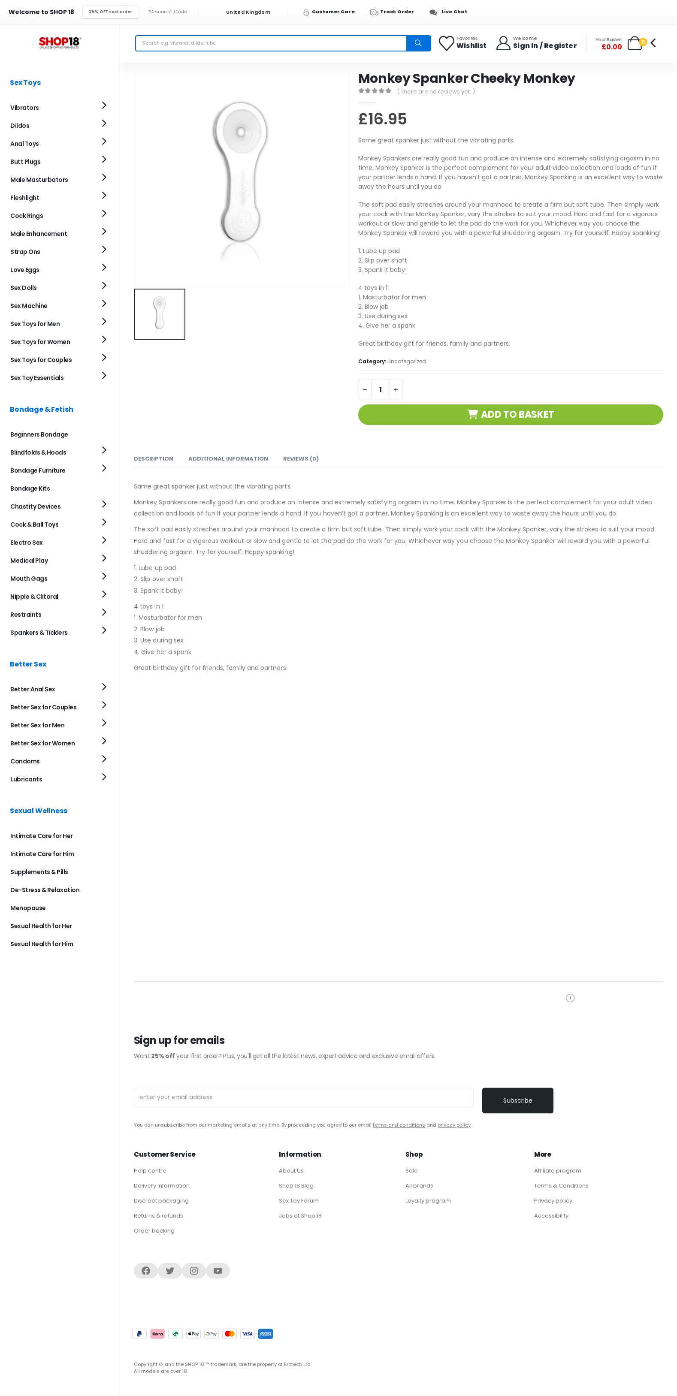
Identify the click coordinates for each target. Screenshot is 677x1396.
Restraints (25, 614)
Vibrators (24, 107)
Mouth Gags (28, 578)
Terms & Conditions (561, 1186)
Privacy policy (553, 1201)
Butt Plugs (25, 161)
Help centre (150, 1171)
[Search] (418, 43)
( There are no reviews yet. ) (436, 91)
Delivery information (162, 1186)
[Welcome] (536, 43)
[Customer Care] (332, 12)
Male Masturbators (39, 179)
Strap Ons (25, 251)
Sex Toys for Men (35, 324)
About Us (291, 1171)
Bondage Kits (30, 488)
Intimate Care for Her (41, 836)
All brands (419, 1186)
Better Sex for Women (42, 743)
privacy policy (454, 1125)
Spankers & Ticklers (39, 632)
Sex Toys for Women (40, 342)
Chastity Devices (35, 506)
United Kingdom (242, 12)
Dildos (19, 125)
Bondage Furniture (38, 470)
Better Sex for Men (37, 725)
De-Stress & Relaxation (44, 890)
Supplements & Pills (39, 872)
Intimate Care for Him (42, 854)
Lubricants (26, 779)
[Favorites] (463, 43)
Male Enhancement (38, 233)
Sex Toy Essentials (36, 378)
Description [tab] (153, 459)
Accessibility (551, 1216)
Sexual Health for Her (41, 926)
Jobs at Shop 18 (300, 1216)
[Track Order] (396, 12)
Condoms (25, 761)
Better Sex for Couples (43, 707)
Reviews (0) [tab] (301, 459)
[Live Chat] (451, 12)
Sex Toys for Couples (41, 360)
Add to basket (517, 414)
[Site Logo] (60, 43)
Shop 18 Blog (296, 1186)
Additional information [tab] (228, 459)
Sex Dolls (23, 287)
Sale (411, 1171)
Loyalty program (428, 1201)
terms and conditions (399, 1125)
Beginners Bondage (39, 434)
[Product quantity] (380, 390)
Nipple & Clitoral (34, 596)
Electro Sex (26, 542)
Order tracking (154, 1231)
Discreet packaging (161, 1201)
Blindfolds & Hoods (38, 452)
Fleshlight (24, 197)
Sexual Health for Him (41, 944)
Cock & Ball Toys (34, 524)
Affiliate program (557, 1171)
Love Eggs (24, 269)
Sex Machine (29, 306)
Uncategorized (406, 361)
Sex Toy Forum (299, 1201)
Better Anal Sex (32, 689)
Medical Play (29, 560)
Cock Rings (26, 215)
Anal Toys (24, 143)
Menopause (28, 908)
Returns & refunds (158, 1216)
